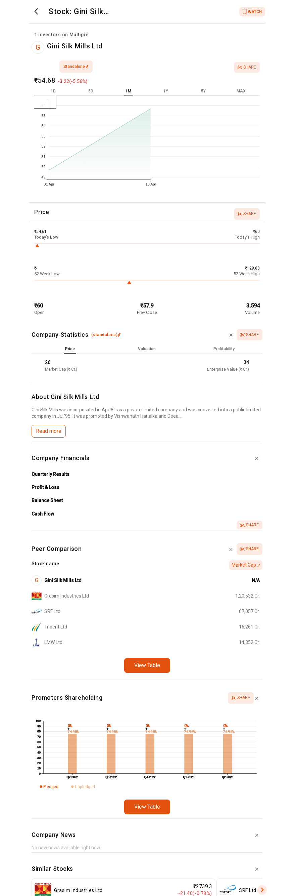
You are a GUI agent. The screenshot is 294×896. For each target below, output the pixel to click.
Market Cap (246, 565)
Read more (48, 431)
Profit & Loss (45, 487)
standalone (76, 66)
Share (247, 67)
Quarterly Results (50, 474)
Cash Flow (43, 514)
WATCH (252, 11)
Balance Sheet (47, 500)
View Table (147, 665)
